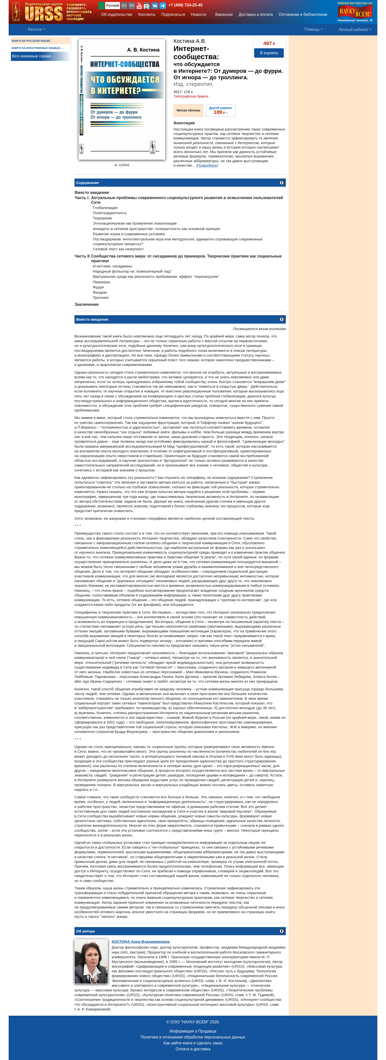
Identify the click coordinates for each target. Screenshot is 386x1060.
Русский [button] (112, 5)
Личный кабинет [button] (353, 29)
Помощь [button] (312, 29)
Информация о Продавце (192, 1031)
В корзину (269, 53)
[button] (139, 5)
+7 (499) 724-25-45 (185, 5)
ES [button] (124, 5)
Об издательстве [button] (116, 14)
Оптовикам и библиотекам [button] (303, 14)
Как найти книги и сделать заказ (193, 1043)
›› (220, 110)
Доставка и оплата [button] (256, 14)
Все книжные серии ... (33, 56)
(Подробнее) (207, 165)
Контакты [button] (146, 14)
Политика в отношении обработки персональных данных (193, 1037)
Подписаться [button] (173, 14)
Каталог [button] (35, 29)
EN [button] (131, 5)
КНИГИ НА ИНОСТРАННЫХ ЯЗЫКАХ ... (37, 48)
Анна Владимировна (140, 941)
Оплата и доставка (193, 1049)
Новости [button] (198, 14)
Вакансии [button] (222, 14)
